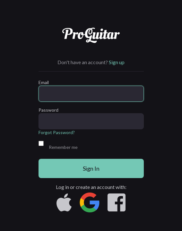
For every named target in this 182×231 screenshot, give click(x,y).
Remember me (63, 147)
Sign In (91, 168)
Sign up (117, 62)
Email (44, 82)
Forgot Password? (57, 132)
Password (48, 110)
